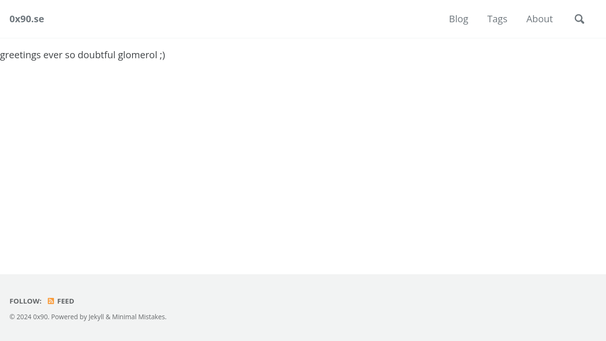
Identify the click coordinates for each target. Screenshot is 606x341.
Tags (497, 18)
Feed (60, 300)
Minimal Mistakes (138, 316)
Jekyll (96, 316)
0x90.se (26, 18)
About (539, 18)
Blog (458, 18)
